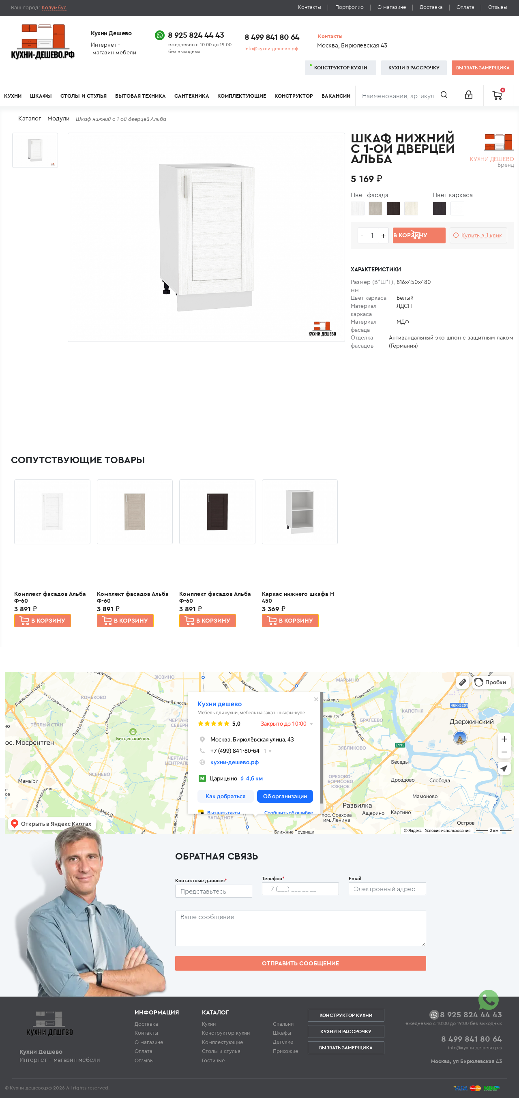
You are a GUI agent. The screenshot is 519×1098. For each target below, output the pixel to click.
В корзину (48, 620)
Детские (283, 1041)
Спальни (283, 1024)
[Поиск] (404, 96)
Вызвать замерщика (483, 67)
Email (355, 878)
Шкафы (41, 95)
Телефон (273, 878)
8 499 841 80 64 (271, 37)
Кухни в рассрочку (414, 67)
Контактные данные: (201, 880)
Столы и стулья (83, 95)
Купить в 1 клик (481, 235)
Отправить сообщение (300, 963)
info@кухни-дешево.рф (271, 48)
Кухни (12, 95)
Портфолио (349, 7)
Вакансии (336, 95)
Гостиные (213, 1060)
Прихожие (285, 1051)
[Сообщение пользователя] (300, 928)
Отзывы (497, 7)
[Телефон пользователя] (300, 888)
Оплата (465, 7)
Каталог (29, 118)
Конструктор (294, 95)
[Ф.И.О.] (213, 891)
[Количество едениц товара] (372, 235)
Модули (58, 118)
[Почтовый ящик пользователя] (387, 888)
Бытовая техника (140, 95)
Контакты (309, 7)
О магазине (391, 7)
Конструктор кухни (340, 67)
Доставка (431, 7)
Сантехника (191, 95)
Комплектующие (241, 95)
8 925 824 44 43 (196, 35)
